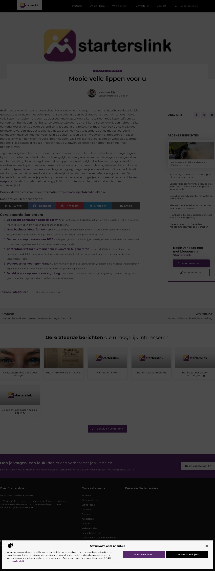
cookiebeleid (17, 561)
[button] (206, 546)
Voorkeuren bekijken (187, 554)
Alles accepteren (143, 554)
